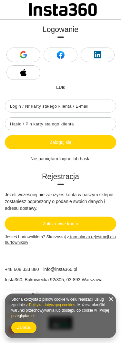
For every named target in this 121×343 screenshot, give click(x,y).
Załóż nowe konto (60, 223)
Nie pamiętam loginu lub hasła (60, 158)
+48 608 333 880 (22, 269)
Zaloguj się (61, 142)
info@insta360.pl (60, 269)
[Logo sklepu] (63, 9)
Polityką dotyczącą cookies (52, 305)
